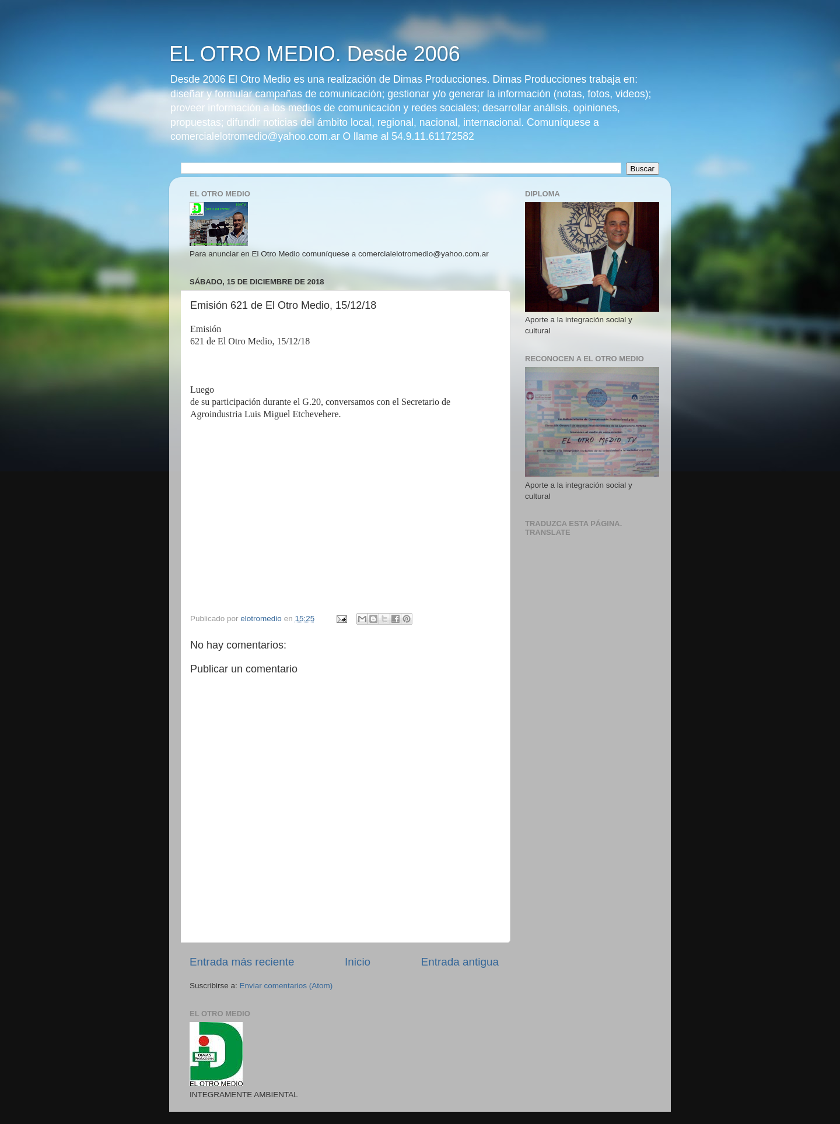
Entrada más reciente (242, 962)
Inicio (357, 962)
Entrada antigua (460, 962)
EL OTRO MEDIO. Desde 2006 (314, 54)
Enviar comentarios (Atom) (286, 985)
